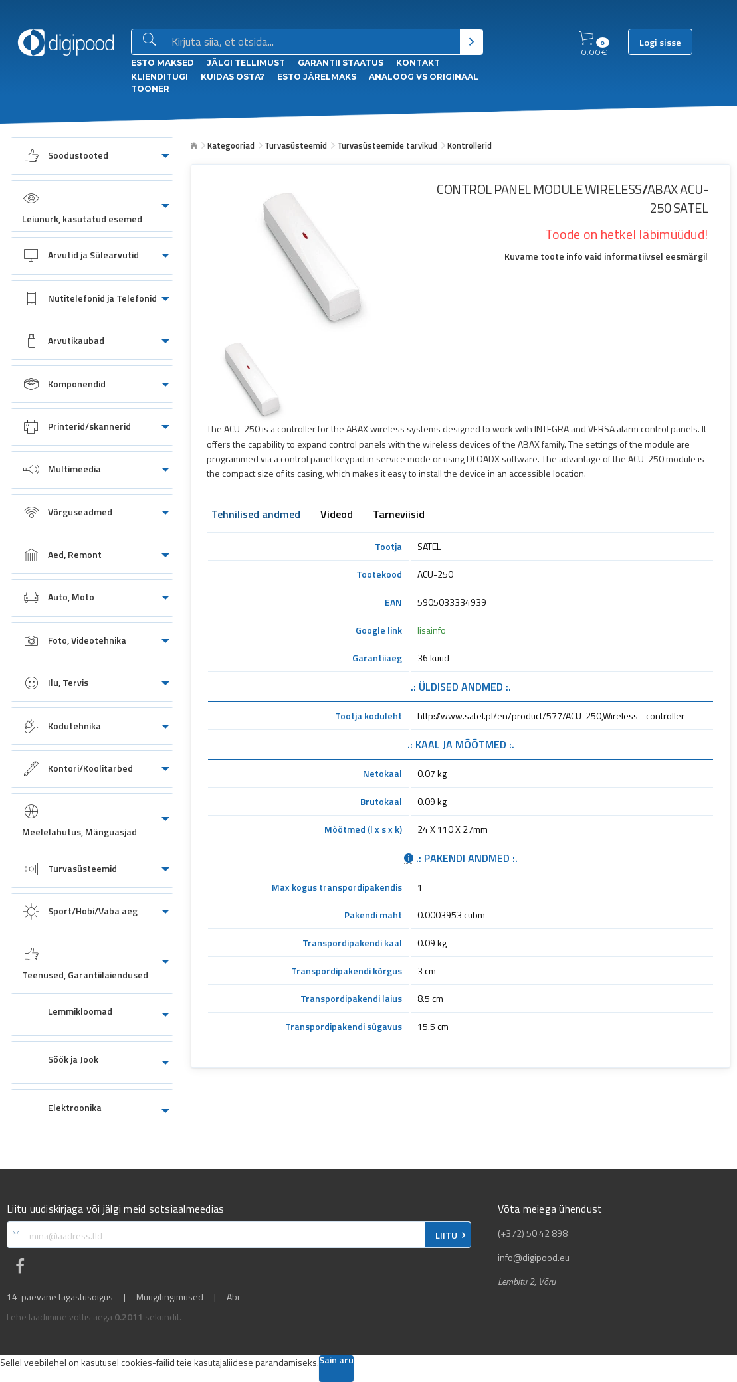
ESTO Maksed (162, 63)
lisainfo (431, 630)
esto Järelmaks (316, 77)
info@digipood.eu (534, 1257)
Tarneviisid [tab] (399, 515)
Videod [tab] (336, 515)
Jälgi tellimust (246, 63)
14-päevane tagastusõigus (60, 1297)
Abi (233, 1297)
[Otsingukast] (313, 42)
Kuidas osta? (232, 77)
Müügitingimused (169, 1297)
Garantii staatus (340, 63)
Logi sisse (660, 42)
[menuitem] (92, 156)
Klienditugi (159, 77)
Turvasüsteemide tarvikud (387, 145)
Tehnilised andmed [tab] (255, 515)
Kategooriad (231, 145)
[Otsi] (471, 41)
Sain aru (336, 1361)
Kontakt (418, 63)
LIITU (446, 1235)
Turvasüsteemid (295, 145)
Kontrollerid (469, 145)
